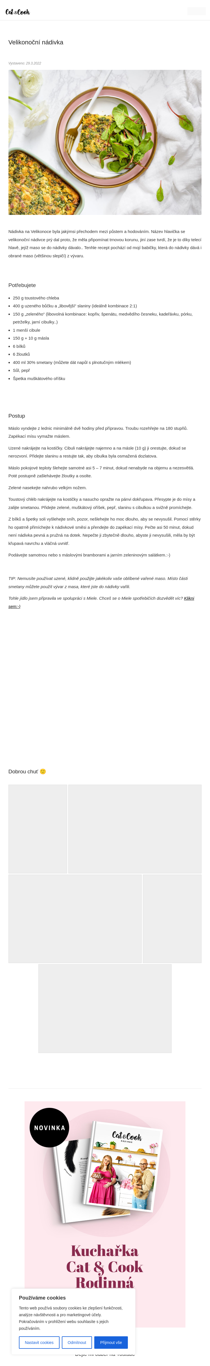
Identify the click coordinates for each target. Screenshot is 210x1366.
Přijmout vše (111, 1342)
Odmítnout (77, 1342)
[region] (73, 1322)
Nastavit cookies (39, 1342)
